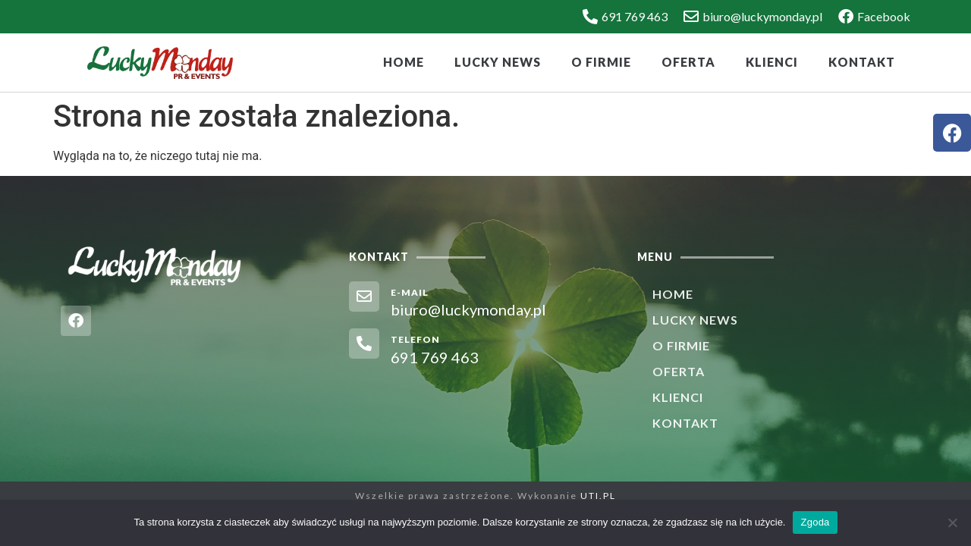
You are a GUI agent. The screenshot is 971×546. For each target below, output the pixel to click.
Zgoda (814, 522)
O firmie (601, 62)
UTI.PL (598, 495)
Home (403, 62)
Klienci (772, 62)
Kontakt (861, 62)
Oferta (688, 62)
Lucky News (497, 62)
